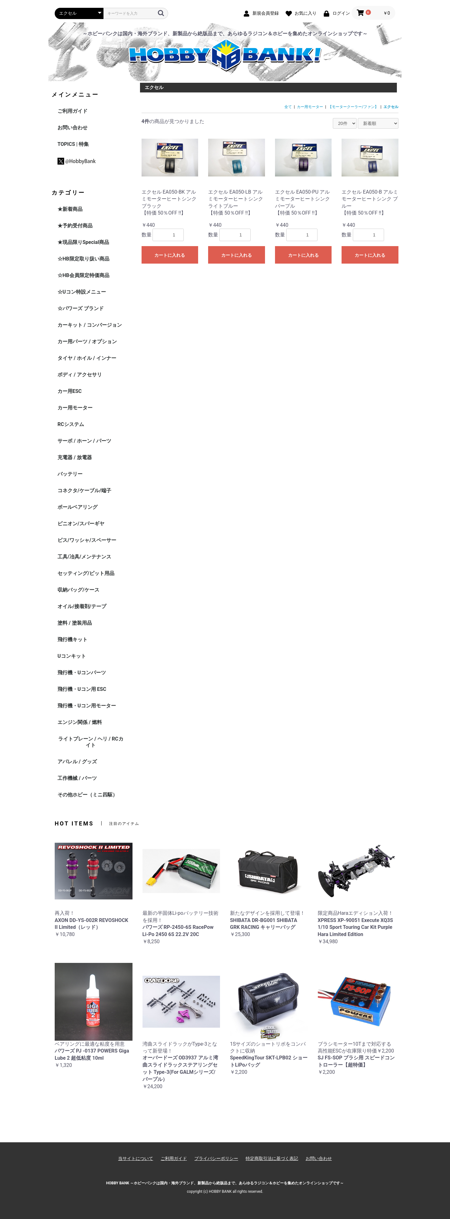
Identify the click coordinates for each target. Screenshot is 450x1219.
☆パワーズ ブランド (81, 308)
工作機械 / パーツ (77, 778)
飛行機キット (73, 639)
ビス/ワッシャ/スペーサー (87, 540)
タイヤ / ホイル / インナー (87, 358)
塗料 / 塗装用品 (75, 623)
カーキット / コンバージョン (90, 325)
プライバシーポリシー (216, 1158)
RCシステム (71, 424)
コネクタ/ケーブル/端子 (84, 490)
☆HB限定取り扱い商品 (83, 259)
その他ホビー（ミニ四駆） (88, 795)
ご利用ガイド (73, 111)
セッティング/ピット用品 (86, 573)
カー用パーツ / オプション (87, 341)
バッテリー (70, 474)
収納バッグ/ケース (78, 590)
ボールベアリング (78, 507)
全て (288, 107)
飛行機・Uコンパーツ (82, 673)
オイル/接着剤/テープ (82, 606)
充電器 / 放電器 (75, 457)
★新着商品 (70, 209)
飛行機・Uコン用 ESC (82, 689)
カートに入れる (169, 255)
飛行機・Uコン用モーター (87, 706)
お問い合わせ (73, 128)
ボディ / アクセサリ (80, 375)
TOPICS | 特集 (73, 144)
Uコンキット (72, 656)
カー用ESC (70, 391)
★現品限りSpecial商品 (83, 242)
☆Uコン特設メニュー (82, 292)
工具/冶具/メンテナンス (84, 557)
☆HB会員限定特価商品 (83, 275)
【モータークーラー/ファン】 (353, 107)
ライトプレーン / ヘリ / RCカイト (90, 742)
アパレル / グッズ (77, 762)
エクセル (390, 107)
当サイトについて (135, 1158)
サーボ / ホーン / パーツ (84, 441)
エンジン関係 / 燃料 (80, 722)
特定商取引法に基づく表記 (272, 1158)
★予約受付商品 (75, 226)
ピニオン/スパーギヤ (81, 524)
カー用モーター (75, 408)
